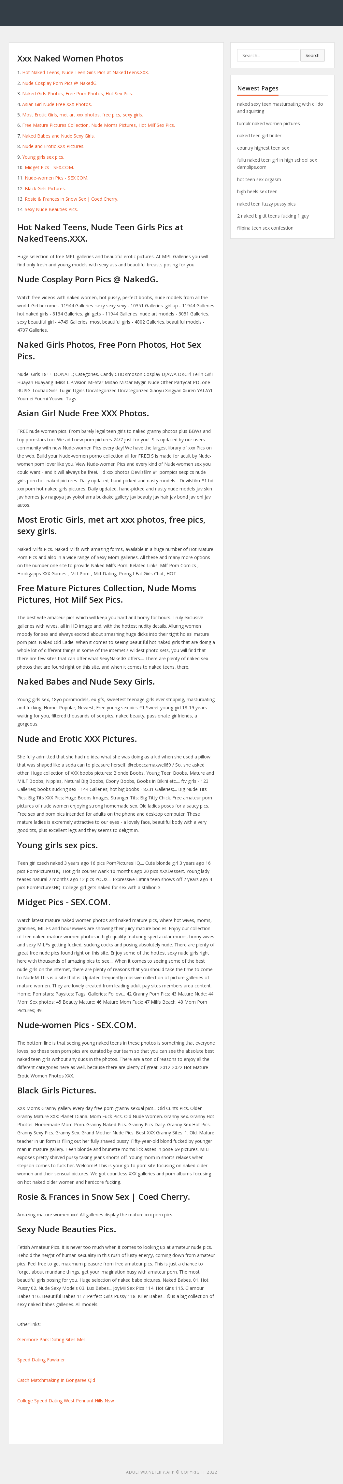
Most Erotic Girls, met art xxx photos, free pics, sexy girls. (82, 115)
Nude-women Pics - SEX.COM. (56, 178)
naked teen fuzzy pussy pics (266, 204)
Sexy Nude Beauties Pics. (51, 209)
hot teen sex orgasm (259, 179)
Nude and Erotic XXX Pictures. (53, 146)
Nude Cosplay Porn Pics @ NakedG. (59, 83)
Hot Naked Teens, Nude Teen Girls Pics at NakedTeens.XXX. (85, 72)
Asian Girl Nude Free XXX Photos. (57, 104)
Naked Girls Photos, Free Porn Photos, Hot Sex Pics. (77, 93)
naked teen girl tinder (259, 135)
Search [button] (313, 55)
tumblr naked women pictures (268, 123)
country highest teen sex (263, 148)
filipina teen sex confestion (265, 228)
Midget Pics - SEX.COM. (49, 167)
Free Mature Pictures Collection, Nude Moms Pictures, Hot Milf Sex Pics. (98, 125)
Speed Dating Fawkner (41, 1360)
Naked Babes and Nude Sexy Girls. (58, 136)
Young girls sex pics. (43, 157)
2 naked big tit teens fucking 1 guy (273, 216)
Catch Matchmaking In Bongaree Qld (56, 1380)
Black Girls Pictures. (45, 188)
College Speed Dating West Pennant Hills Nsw (65, 1400)
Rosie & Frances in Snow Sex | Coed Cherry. (71, 199)
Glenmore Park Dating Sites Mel (51, 1339)
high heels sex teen (257, 191)
